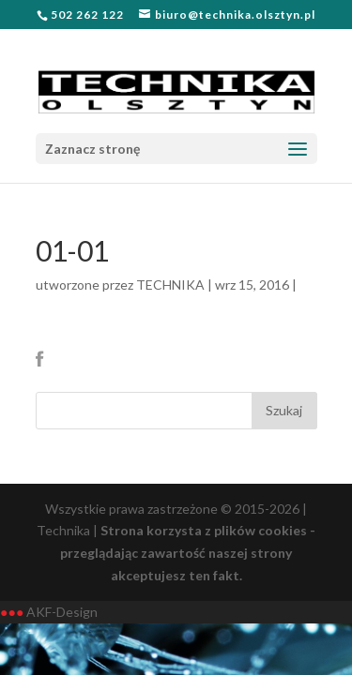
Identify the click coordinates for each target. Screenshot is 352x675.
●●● (11, 612)
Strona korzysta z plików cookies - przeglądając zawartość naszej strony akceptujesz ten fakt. (187, 552)
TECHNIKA (170, 284)
